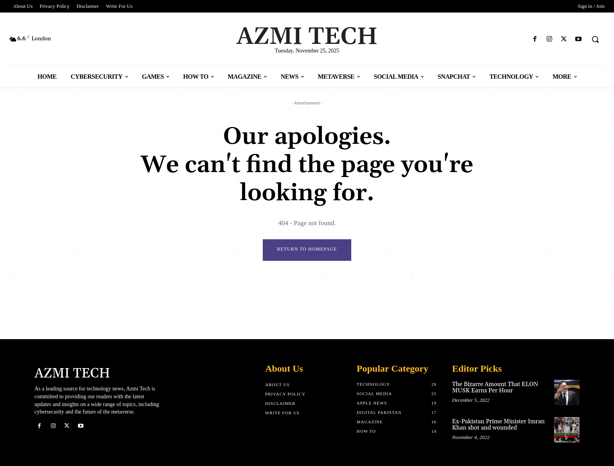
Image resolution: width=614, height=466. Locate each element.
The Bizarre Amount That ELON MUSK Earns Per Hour (495, 388)
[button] (595, 39)
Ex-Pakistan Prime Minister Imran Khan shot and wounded (498, 425)
